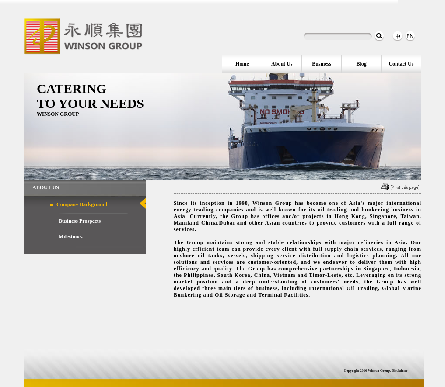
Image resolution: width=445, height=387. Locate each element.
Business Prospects (80, 221)
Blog (361, 64)
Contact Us (401, 64)
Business (321, 64)
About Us (281, 64)
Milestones (71, 237)
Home (242, 64)
